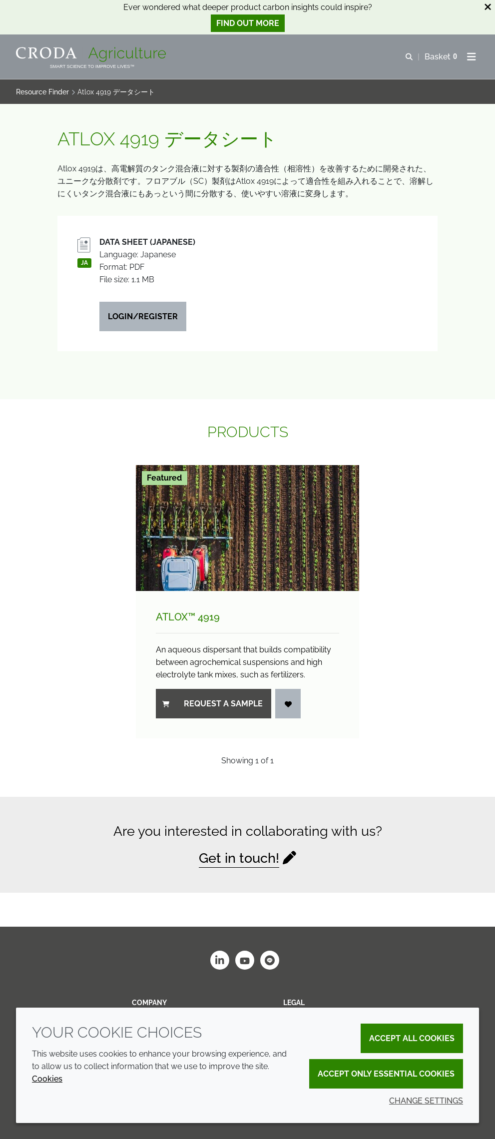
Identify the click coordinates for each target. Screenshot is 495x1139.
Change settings (426, 1101)
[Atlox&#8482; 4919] (248, 528)
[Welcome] (92, 54)
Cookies (47, 1079)
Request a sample (212, 703)
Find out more (247, 23)
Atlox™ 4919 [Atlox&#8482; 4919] (188, 617)
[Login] (288, 703)
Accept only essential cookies (386, 1074)
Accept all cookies (412, 1038)
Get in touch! (239, 858)
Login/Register (143, 316)
